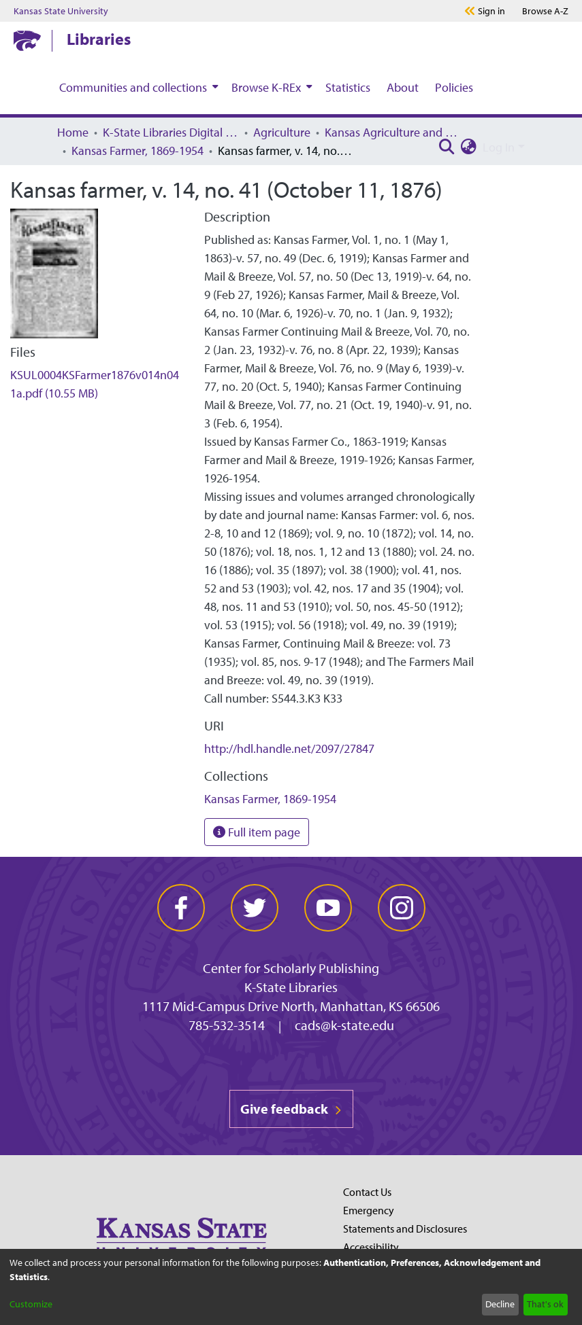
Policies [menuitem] (454, 87)
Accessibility (371, 1247)
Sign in (491, 10)
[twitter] (254, 908)
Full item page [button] (256, 832)
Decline (500, 1304)
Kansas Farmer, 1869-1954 (137, 150)
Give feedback (291, 1108)
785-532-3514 (227, 1025)
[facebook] (181, 908)
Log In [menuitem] (499, 147)
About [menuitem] (403, 87)
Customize (31, 1304)
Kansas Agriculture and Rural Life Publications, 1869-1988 (393, 132)
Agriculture (281, 132)
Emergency (368, 1210)
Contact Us (367, 1192)
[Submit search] (447, 147)
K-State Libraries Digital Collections (171, 132)
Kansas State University (61, 10)
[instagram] (401, 908)
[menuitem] (137, 87)
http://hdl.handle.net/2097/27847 (289, 748)
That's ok (545, 1304)
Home (72, 132)
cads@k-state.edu (344, 1025)
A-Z (545, 11)
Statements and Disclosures (405, 1228)
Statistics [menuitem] (347, 87)
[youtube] (328, 908)
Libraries (99, 39)
